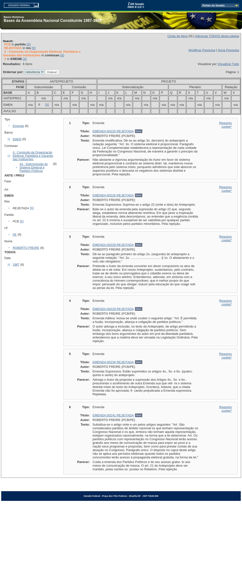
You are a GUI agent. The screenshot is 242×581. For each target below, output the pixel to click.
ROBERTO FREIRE (26, 248)
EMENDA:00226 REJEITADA (113, 195)
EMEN (17, 139)
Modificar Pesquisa (201, 50)
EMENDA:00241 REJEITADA (113, 415)
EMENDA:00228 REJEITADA (113, 245)
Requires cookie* (225, 124)
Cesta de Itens (177, 36)
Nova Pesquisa (228, 50)
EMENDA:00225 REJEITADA (113, 131)
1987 (16, 264)
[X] (28, 44)
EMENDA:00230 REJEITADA (113, 362)
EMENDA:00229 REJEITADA (113, 309)
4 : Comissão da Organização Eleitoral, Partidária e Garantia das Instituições (33, 156)
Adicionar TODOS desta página (217, 36)
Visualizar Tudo (228, 64)
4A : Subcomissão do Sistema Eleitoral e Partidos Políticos (33, 167)
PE (15, 234)
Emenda (18, 126)
